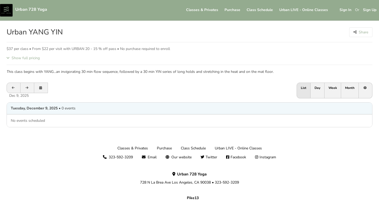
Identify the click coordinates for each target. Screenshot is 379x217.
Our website (181, 157)
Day (317, 88)
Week (332, 88)
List (303, 88)
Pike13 (193, 197)
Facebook (238, 157)
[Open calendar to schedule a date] (41, 88)
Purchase (232, 9)
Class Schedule (260, 9)
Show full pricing (26, 57)
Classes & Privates (202, 9)
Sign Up (369, 9)
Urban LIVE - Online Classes (303, 9)
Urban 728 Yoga (31, 9)
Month (350, 88)
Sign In (345, 9)
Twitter (211, 157)
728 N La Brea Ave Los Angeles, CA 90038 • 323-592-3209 (189, 178)
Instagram (268, 157)
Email (152, 157)
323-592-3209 (121, 157)
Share (363, 32)
